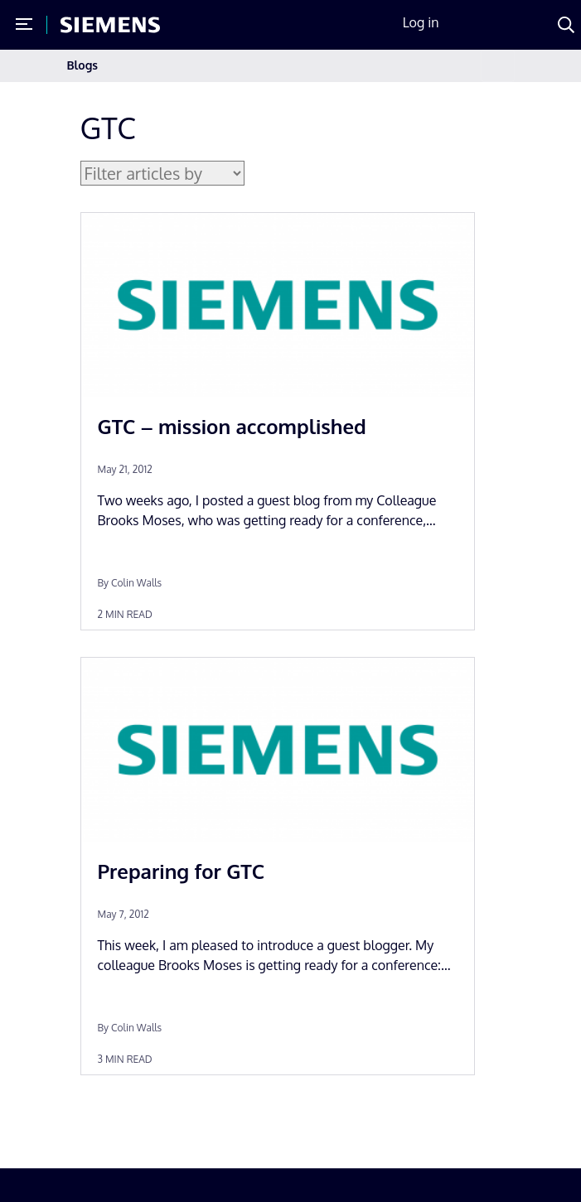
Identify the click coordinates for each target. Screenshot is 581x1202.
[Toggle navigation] (497, 66)
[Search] (566, 25)
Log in (421, 22)
